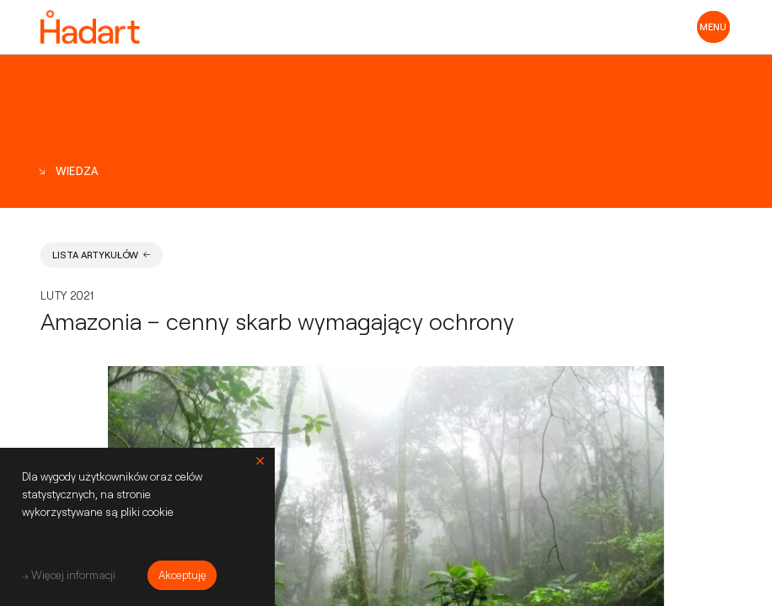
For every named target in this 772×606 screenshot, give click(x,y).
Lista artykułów (101, 254)
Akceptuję (182, 575)
